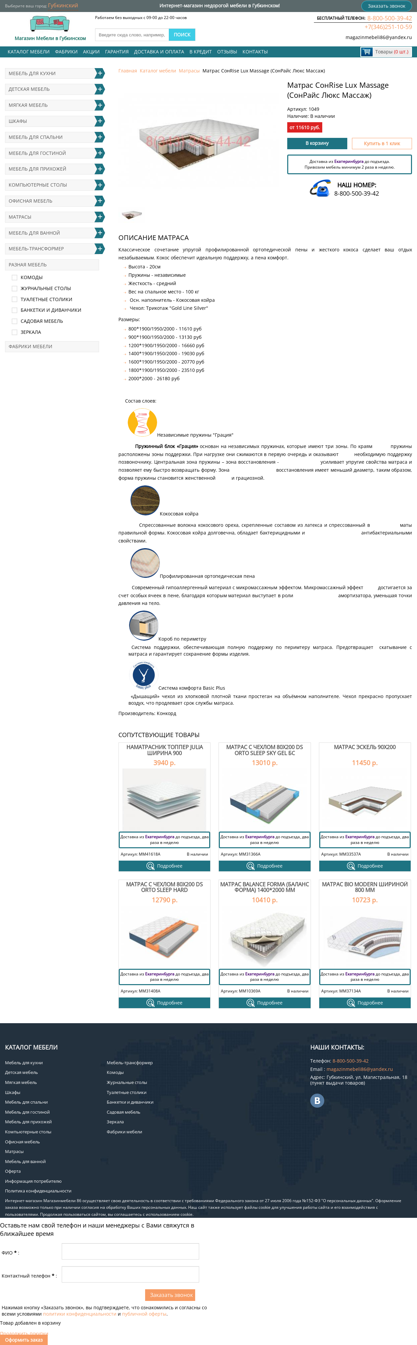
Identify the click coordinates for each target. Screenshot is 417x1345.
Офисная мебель (30, 201)
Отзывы (227, 51)
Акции (91, 51)
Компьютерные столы (38, 185)
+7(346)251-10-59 (388, 27)
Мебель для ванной (34, 233)
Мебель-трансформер (36, 248)
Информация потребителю (33, 1181)
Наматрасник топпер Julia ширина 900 (164, 750)
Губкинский (63, 5)
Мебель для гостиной (37, 153)
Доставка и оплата (159, 51)
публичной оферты (144, 1314)
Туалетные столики (46, 299)
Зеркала (31, 332)
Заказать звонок (386, 6)
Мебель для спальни (36, 137)
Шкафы (18, 121)
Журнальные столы (46, 288)
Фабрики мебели (30, 346)
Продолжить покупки (24, 1333)
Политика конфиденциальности (38, 1191)
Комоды (32, 277)
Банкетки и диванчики (51, 310)
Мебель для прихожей (37, 169)
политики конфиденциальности (79, 1314)
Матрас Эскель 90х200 (365, 747)
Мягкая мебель (28, 105)
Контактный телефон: (29, 1276)
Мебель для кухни (32, 73)
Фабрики (66, 51)
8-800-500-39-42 (389, 18)
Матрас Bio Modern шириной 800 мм (365, 887)
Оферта (13, 1171)
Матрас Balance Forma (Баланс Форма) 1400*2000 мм (264, 887)
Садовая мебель (42, 321)
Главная (127, 70)
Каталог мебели (29, 51)
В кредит (200, 51)
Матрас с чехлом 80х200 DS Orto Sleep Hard (164, 887)
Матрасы (189, 70)
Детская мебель (29, 89)
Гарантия (117, 51)
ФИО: (10, 1253)
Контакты (255, 51)
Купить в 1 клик (382, 143)
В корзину (317, 143)
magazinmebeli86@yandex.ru (379, 37)
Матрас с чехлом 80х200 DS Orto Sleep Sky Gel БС (264, 750)
